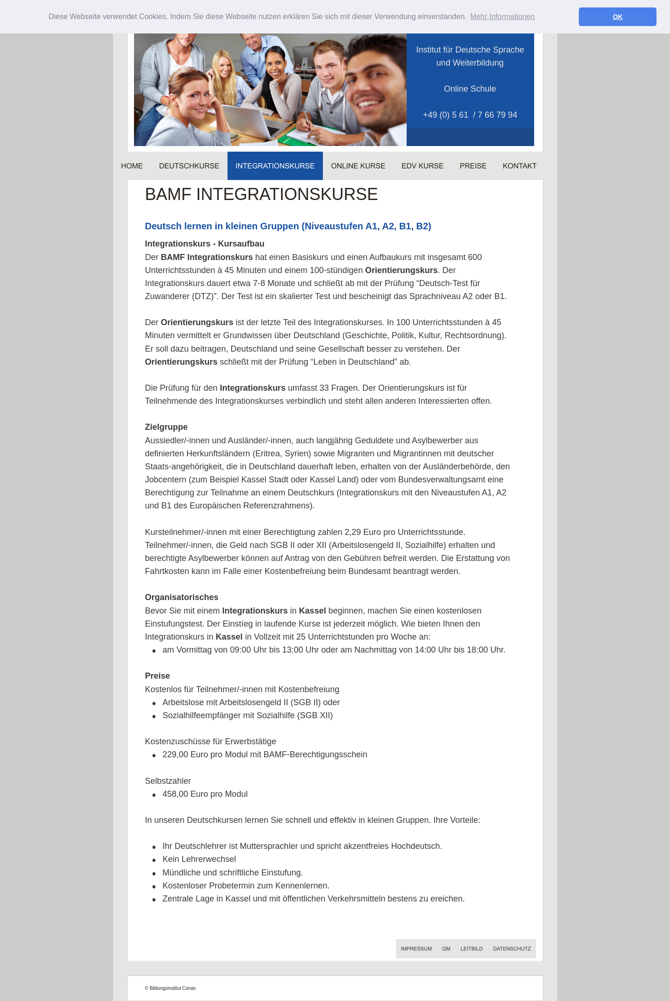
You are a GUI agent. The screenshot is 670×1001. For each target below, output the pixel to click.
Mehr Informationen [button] (502, 16)
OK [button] (618, 16)
